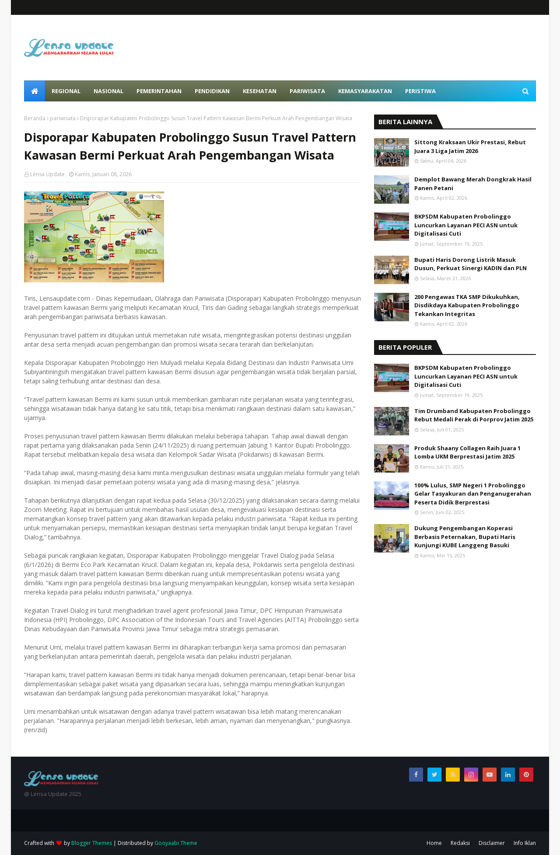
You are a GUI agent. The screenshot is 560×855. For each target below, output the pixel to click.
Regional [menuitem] (66, 91)
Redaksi (460, 843)
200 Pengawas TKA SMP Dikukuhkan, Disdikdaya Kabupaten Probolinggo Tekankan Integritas (467, 305)
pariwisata (63, 118)
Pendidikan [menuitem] (212, 91)
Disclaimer (492, 843)
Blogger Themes (91, 843)
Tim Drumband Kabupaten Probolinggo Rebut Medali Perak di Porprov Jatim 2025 (473, 415)
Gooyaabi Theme (175, 843)
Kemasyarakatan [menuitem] (365, 91)
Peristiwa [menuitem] (420, 91)
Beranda (35, 118)
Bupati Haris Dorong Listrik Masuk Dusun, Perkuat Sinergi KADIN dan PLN (470, 264)
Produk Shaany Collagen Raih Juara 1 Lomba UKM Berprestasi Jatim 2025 (467, 452)
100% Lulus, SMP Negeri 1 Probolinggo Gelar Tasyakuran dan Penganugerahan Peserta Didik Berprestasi (472, 493)
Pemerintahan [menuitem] (159, 91)
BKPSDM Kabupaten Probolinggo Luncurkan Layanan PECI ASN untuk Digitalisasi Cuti (466, 224)
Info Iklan (525, 843)
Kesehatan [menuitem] (259, 91)
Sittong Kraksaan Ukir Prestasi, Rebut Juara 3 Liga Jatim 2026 (470, 146)
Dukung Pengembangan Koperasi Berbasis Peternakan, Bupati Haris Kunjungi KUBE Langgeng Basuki (464, 536)
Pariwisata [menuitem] (307, 91)
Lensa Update (47, 174)
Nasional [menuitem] (108, 91)
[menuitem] (34, 90)
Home (434, 843)
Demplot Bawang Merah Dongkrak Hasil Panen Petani (473, 183)
